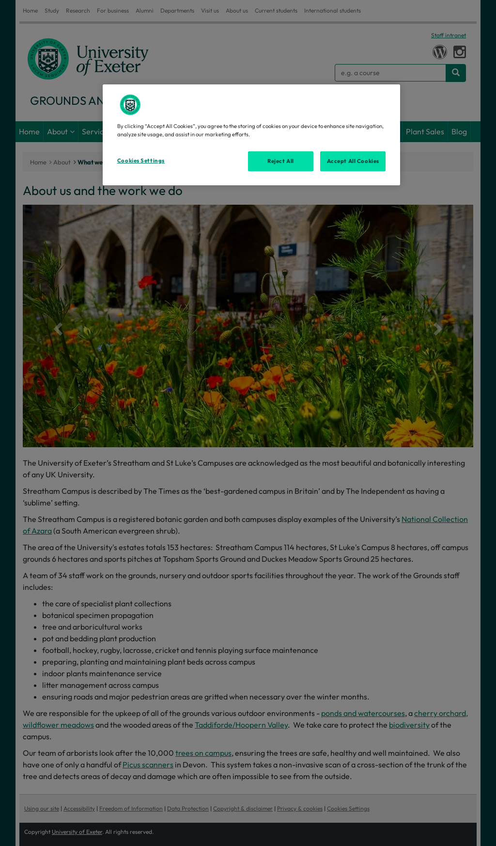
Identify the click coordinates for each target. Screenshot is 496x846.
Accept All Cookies (353, 161)
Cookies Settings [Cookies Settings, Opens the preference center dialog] (141, 160)
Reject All (280, 161)
